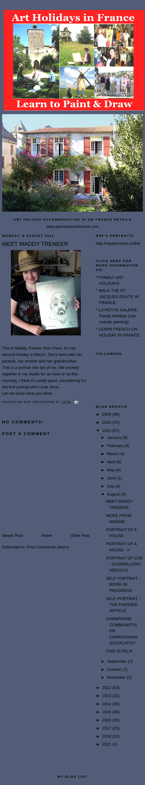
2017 (107, 728)
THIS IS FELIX (119, 651)
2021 (107, 744)
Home (46, 535)
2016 (107, 720)
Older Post (80, 535)
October (115, 669)
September (117, 661)
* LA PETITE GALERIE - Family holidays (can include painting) (118, 316)
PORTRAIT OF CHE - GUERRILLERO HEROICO (124, 564)
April (111, 462)
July (111, 486)
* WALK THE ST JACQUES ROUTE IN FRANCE (117, 296)
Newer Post (12, 535)
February (115, 445)
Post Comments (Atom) (48, 547)
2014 (107, 704)
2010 (107, 422)
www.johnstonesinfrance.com (72, 226)
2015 (107, 712)
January (115, 437)
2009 (107, 414)
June (112, 478)
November (117, 677)
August (114, 494)
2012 (107, 687)
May (111, 470)
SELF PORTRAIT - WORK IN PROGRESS (123, 584)
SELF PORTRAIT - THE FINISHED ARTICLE (123, 604)
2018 (107, 736)
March (113, 453)
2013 (107, 695)
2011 (107, 430)
